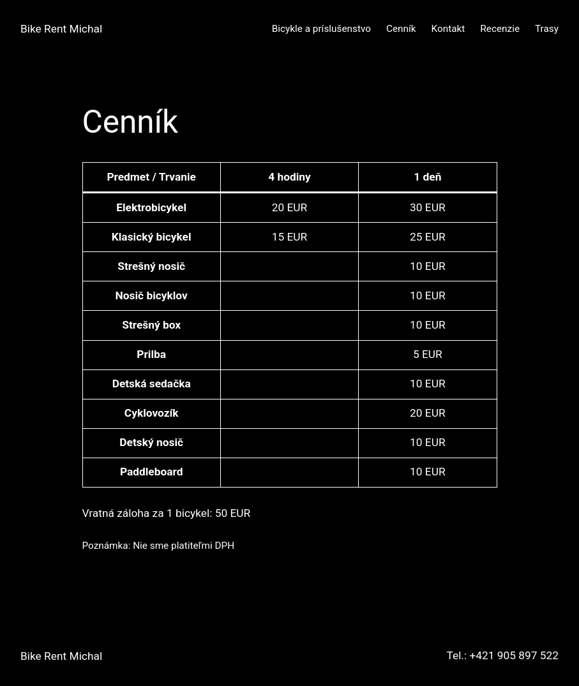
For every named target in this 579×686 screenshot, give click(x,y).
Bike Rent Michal (61, 28)
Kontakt (448, 28)
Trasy (547, 28)
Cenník (401, 28)
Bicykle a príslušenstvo (321, 28)
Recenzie (500, 28)
